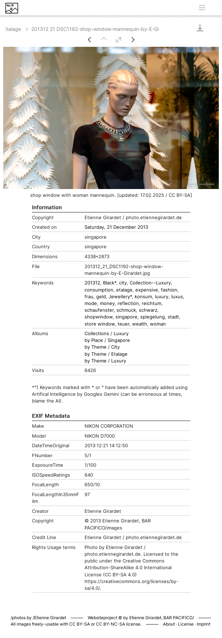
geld (101, 296)
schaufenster (99, 310)
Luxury (121, 333)
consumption (99, 290)
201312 (92, 282)
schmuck (126, 310)
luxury (161, 296)
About (169, 624)
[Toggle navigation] (202, 8)
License (186, 624)
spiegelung (152, 317)
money (107, 303)
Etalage (16, 29)
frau (89, 296)
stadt (173, 317)
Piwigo (203, 610)
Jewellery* (120, 296)
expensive (146, 290)
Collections (97, 333)
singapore (126, 317)
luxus (177, 296)
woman (158, 324)
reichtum (151, 303)
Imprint (203, 624)
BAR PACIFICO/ (178, 617)
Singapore (119, 340)
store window (100, 324)
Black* (109, 282)
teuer (123, 324)
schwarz (148, 310)
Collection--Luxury (150, 282)
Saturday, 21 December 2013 (116, 227)
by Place (94, 340)
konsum (143, 296)
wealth (139, 324)
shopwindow (99, 317)
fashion (169, 290)
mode (91, 303)
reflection (128, 303)
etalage (124, 290)
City (115, 347)
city (123, 282)
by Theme (96, 347)
